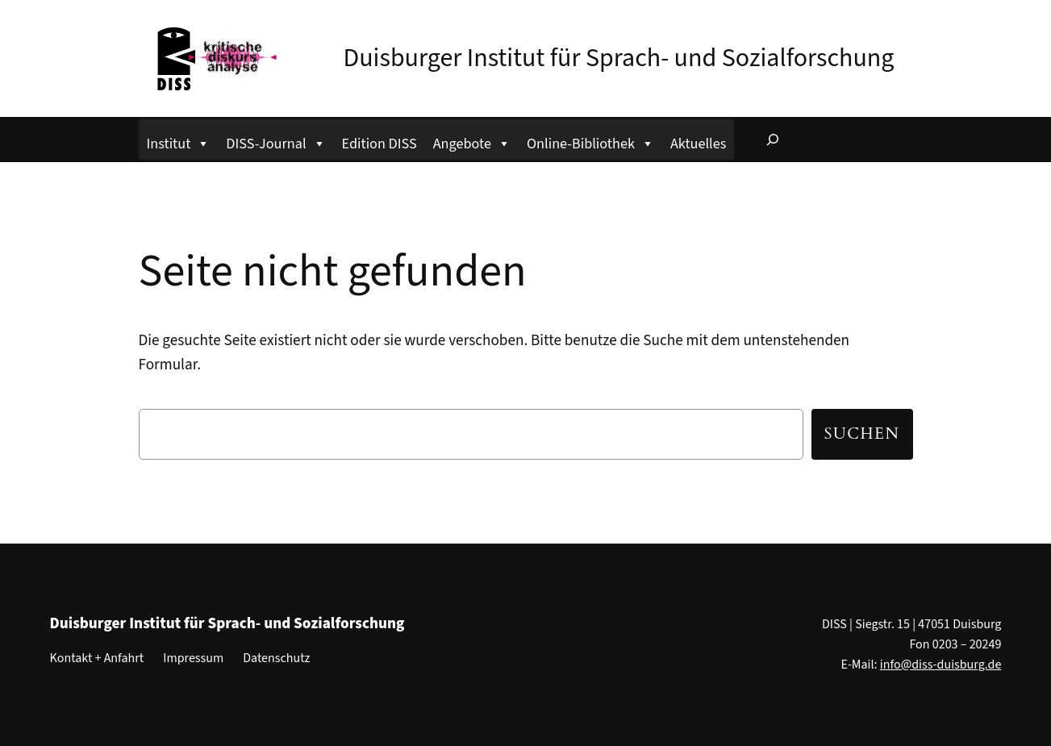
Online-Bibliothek (590, 141)
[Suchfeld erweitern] (772, 139)
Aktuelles (698, 143)
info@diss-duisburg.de (941, 664)
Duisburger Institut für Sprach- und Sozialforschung (619, 58)
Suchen (862, 433)
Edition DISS (379, 143)
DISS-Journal (275, 141)
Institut (179, 141)
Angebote (472, 141)
